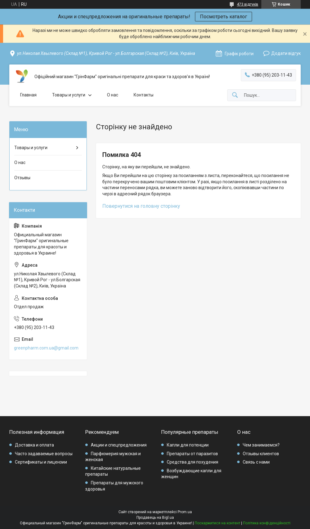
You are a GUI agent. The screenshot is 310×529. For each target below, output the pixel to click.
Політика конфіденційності (266, 523)
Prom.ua (185, 512)
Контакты (143, 94)
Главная (28, 94)
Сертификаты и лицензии (41, 462)
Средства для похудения (192, 462)
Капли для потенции (188, 444)
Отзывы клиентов (261, 453)
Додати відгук (286, 53)
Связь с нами (256, 462)
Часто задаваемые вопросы (44, 453)
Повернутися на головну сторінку (141, 206)
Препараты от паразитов (192, 453)
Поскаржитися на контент (217, 523)
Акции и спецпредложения (119, 444)
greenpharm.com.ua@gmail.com (46, 347)
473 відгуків (247, 4)
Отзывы (22, 177)
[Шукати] (235, 95)
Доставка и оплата (34, 444)
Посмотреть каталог (223, 17)
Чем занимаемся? (261, 444)
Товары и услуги (68, 94)
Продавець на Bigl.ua (155, 517)
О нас (112, 94)
